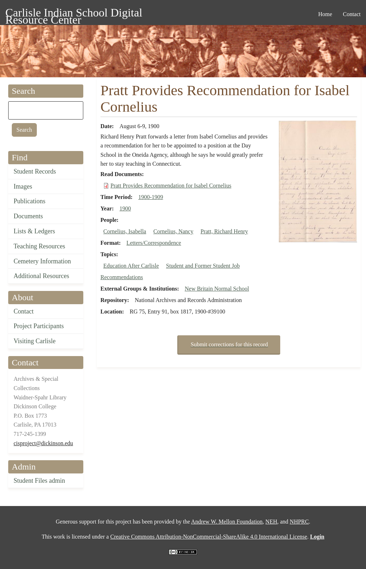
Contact (24, 311)
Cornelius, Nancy (173, 231)
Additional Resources (41, 275)
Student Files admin (39, 480)
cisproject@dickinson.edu (43, 443)
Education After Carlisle (131, 266)
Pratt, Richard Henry (224, 231)
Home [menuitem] (325, 14)
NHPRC (299, 522)
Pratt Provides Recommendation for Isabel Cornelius (170, 186)
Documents (28, 216)
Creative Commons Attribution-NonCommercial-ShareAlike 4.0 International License (208, 537)
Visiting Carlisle (34, 341)
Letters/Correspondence (154, 243)
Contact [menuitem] (352, 14)
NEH (271, 522)
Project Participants (39, 326)
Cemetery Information (42, 261)
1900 (125, 208)
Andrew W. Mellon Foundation (227, 522)
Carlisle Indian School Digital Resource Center (73, 13)
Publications (29, 201)
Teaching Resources (39, 246)
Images (23, 186)
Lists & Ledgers (34, 231)
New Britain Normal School (217, 289)
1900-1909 (150, 197)
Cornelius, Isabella (124, 231)
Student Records (35, 171)
